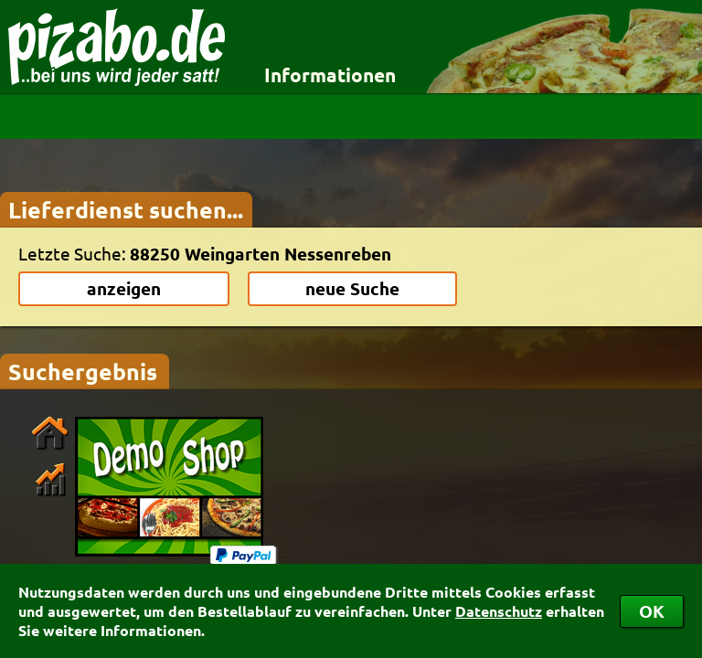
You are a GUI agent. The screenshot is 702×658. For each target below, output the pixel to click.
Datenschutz (498, 611)
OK (652, 611)
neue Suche (352, 288)
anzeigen (124, 288)
